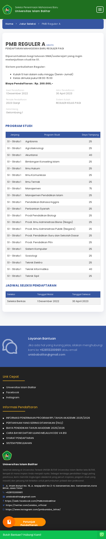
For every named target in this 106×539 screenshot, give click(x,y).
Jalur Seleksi (27, 24)
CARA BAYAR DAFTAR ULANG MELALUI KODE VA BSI (36, 433)
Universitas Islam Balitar (21, 387)
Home (9, 24)
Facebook (12, 392)
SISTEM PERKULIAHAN (19, 443)
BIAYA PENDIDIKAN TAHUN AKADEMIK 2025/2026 (35, 428)
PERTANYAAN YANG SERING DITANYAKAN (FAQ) (34, 423)
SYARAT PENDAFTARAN (20, 438)
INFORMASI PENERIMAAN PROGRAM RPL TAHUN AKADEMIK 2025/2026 (48, 418)
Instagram (12, 397)
